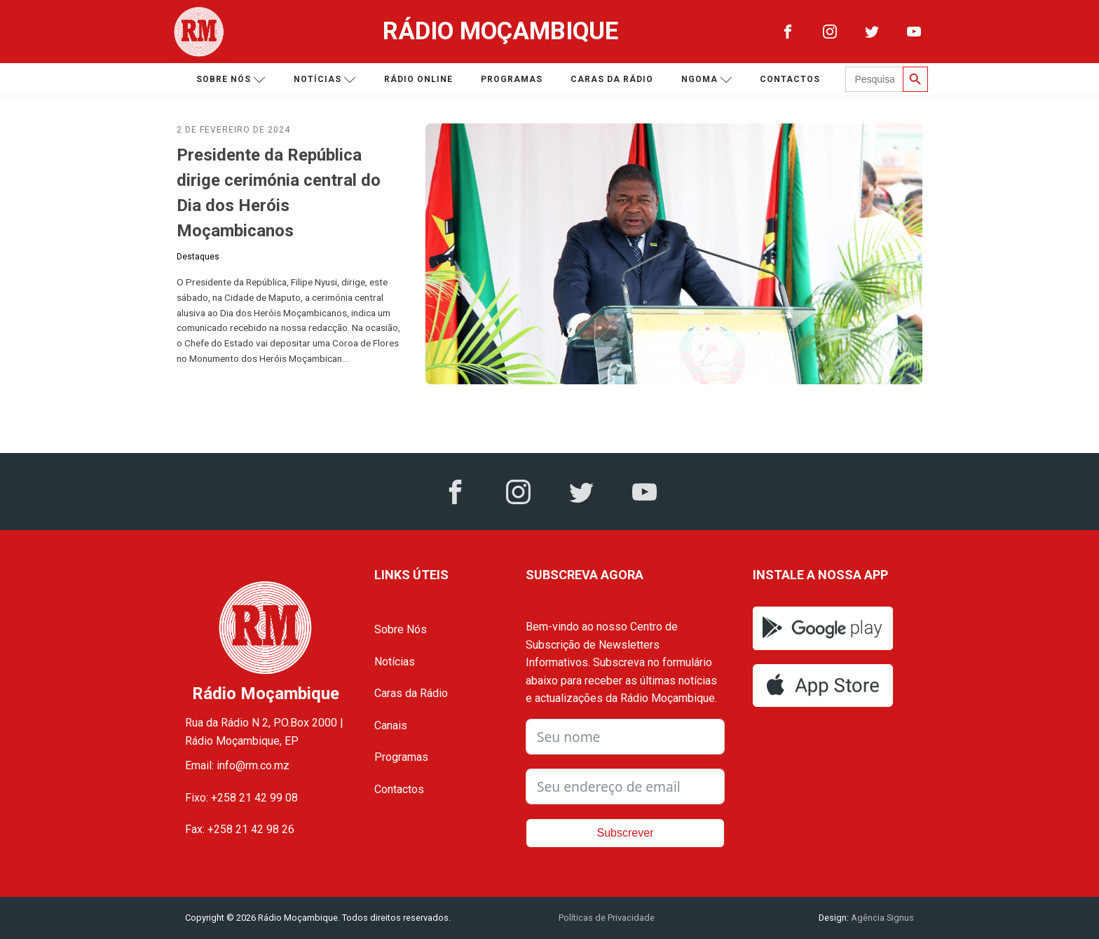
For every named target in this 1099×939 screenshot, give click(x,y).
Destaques (198, 257)
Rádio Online (418, 79)
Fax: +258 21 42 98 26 (239, 829)
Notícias (325, 80)
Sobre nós (231, 80)
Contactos (790, 79)
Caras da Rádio (612, 79)
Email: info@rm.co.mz (237, 765)
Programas (511, 79)
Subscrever (625, 833)
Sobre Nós (400, 629)
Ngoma (706, 80)
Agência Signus (881, 917)
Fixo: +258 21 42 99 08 (241, 797)
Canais (390, 725)
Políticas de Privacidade (607, 917)
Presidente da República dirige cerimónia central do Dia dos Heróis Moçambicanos (279, 193)
